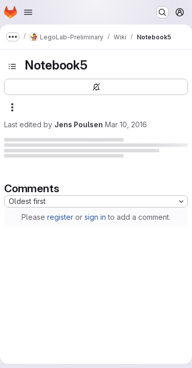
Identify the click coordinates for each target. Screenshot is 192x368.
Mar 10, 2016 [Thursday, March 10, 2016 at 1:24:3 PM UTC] (126, 124)
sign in (95, 217)
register (60, 217)
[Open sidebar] (12, 66)
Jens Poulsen (78, 124)
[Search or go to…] (162, 12)
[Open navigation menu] (28, 12)
